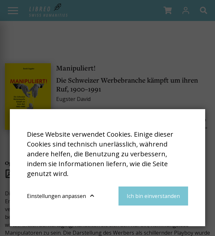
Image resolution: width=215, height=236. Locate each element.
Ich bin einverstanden (153, 196)
